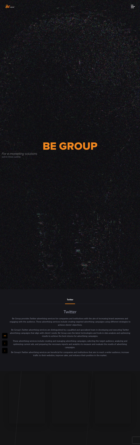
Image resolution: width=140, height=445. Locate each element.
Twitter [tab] (70, 299)
